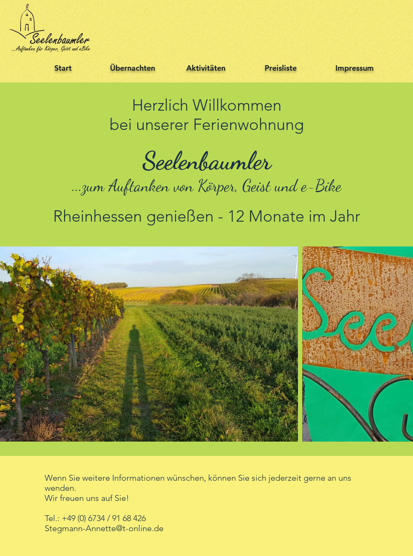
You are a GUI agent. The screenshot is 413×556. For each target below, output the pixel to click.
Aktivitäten (205, 68)
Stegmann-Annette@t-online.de (104, 528)
